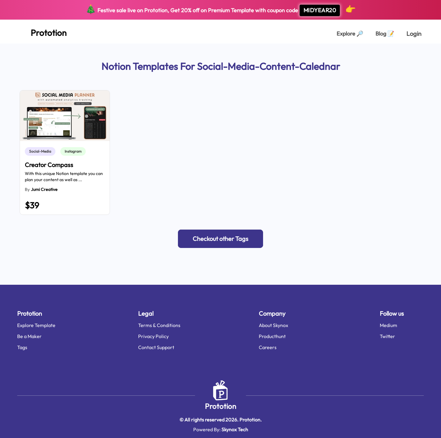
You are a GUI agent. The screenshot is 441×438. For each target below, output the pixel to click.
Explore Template (36, 325)
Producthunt (272, 336)
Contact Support (156, 347)
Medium (388, 325)
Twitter (387, 336)
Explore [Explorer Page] (350, 33)
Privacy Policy (153, 336)
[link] (41, 151)
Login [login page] (413, 33)
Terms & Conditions (159, 325)
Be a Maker (29, 336)
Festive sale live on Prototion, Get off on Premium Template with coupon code (220, 10)
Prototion (220, 406)
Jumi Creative (44, 189)
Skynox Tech (234, 429)
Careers (268, 347)
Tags (22, 347)
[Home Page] (41, 31)
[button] (220, 239)
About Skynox (273, 325)
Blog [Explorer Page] (384, 33)
